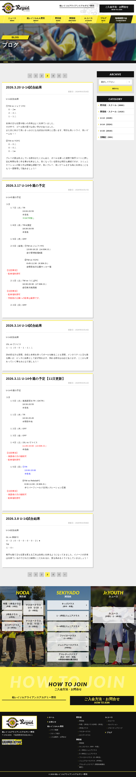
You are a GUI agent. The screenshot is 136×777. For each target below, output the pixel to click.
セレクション (113, 724)
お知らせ (52, 722)
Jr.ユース (111, 721)
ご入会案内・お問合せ (58, 737)
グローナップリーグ (115, 728)
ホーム (51, 717)
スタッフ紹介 (55, 733)
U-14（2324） (107, 124)
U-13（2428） (107, 118)
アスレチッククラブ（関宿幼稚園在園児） (92, 765)
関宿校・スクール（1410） (112, 112)
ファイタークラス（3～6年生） (90, 757)
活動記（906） (107, 137)
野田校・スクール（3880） (112, 105)
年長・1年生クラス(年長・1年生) (91, 724)
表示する (115, 89)
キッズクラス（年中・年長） (89, 747)
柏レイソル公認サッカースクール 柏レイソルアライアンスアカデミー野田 (16, 8)
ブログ (109, 732)
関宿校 (81, 743)
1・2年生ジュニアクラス (88, 750)
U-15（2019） (107, 131)
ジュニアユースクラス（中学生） (91, 761)
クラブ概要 (54, 730)
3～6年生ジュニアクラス (88, 754)
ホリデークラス (84, 735)
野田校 (81, 721)
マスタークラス (84, 731)
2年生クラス (83, 728)
